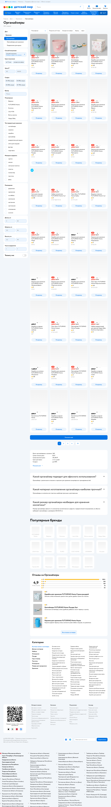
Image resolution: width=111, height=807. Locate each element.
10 (77, 443)
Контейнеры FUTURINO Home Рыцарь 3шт (61, 607)
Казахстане (19, 742)
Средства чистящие (57, 651)
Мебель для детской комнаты (60, 668)
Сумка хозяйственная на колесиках (58, 663)
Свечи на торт (93, 676)
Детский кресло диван (58, 683)
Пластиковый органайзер (96, 682)
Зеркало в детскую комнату (59, 681)
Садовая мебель (75, 646)
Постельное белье (75, 690)
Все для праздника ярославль (96, 674)
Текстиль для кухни (94, 658)
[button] (103, 13)
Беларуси (25, 742)
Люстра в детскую (75, 654)
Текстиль (91, 660)
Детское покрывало (94, 652)
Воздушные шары (93, 678)
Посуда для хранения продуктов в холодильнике (78, 664)
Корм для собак (93, 714)
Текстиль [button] (35, 661)
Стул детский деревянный (59, 691)
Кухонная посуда (75, 684)
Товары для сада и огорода (77, 686)
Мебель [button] (34, 651)
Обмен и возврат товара (37, 712)
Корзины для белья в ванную (96, 688)
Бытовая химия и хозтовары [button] (40, 646)
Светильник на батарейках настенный (78, 659)
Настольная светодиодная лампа (77, 651)
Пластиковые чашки (76, 662)
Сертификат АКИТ (36, 723)
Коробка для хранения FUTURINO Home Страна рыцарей (67, 594)
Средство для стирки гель (59, 655)
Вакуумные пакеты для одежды (97, 690)
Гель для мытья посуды (58, 653)
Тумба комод (55, 695)
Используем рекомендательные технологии (15, 740)
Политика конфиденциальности (40, 718)
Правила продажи (36, 714)
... (74, 443)
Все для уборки (56, 648)
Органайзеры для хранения (15, 42)
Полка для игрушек (57, 693)
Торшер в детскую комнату (78, 656)
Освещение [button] (35, 654)
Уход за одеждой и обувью (59, 666)
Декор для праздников (95, 680)
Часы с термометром (57, 677)
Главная (5, 19)
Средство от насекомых (58, 660)
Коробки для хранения (95, 695)
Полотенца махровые (95, 650)
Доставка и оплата (36, 708)
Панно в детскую (56, 675)
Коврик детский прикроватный (93, 647)
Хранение (19, 19)
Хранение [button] (35, 668)
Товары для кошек (93, 708)
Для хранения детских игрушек (95, 685)
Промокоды (34, 716)
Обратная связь (35, 726)
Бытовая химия (56, 646)
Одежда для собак (93, 716)
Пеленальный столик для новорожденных (58, 688)
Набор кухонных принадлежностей (75, 672)
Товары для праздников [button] (39, 666)
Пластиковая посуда (76, 677)
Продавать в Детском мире (38, 710)
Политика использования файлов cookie (38, 721)
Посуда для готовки (76, 675)
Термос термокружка (76, 667)
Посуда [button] (34, 656)
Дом (11, 19)
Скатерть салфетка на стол (96, 656)
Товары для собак (93, 712)
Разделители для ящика (14, 45)
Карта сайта (34, 728)
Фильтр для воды (75, 682)
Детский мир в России (9, 742)
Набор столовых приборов (78, 679)
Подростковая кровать (77, 648)
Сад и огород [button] (36, 659)
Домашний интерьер (57, 679)
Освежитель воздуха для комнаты (58, 658)
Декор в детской (56, 673)
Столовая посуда (75, 670)
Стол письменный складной (59, 685)
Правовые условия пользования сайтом (26, 738)
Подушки (73, 692)
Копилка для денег (57, 670)
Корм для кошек (93, 710)
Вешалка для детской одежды (96, 692)
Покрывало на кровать (77, 688)
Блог (71, 721)
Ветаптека (91, 718)
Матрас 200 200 (75, 695)
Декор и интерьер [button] (37, 649)
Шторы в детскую (94, 654)
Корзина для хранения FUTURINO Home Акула (63, 620)
